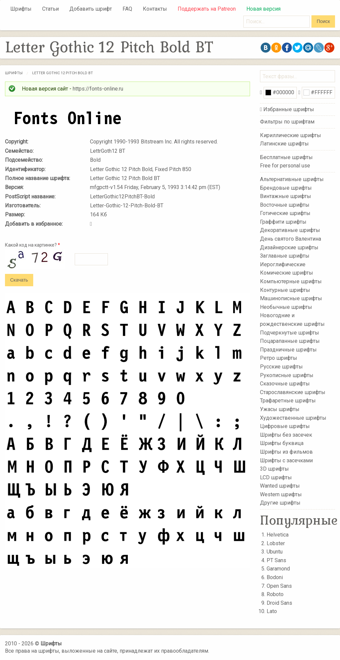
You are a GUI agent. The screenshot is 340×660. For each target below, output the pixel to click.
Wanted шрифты (280, 486)
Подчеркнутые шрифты (289, 332)
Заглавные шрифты (284, 256)
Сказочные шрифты (285, 383)
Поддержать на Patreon (207, 9)
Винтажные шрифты (285, 196)
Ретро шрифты (278, 358)
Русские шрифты (281, 366)
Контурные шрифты (285, 290)
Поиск (323, 21)
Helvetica (278, 535)
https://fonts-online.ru (98, 89)
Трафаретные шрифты (288, 400)
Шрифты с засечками (286, 460)
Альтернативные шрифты (292, 179)
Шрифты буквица (281, 443)
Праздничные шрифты (288, 349)
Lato (272, 611)
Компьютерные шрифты (291, 281)
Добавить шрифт (90, 9)
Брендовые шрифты (286, 187)
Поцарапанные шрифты (290, 341)
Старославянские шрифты (292, 392)
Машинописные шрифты (291, 298)
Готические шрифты (285, 213)
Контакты (155, 9)
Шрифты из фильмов (286, 452)
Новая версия (263, 9)
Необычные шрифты (286, 307)
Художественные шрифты (293, 417)
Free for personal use (285, 165)
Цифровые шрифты (285, 426)
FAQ (127, 9)
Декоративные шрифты (290, 230)
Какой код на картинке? (32, 245)
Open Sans (279, 586)
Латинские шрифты (284, 143)
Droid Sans (279, 603)
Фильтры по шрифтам (287, 121)
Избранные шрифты (288, 109)
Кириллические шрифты (290, 135)
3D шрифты (274, 469)
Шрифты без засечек (286, 435)
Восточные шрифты (284, 204)
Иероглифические (282, 264)
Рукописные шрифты (286, 375)
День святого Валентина (290, 239)
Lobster (276, 543)
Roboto (275, 594)
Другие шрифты (280, 503)
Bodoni (275, 577)
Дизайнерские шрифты (289, 247)
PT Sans (276, 560)
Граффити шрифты (283, 222)
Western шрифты (281, 494)
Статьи (50, 9)
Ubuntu (275, 552)
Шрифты (21, 9)
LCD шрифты (276, 477)
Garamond (278, 568)
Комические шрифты (286, 273)
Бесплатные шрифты (286, 157)
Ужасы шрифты (279, 409)
